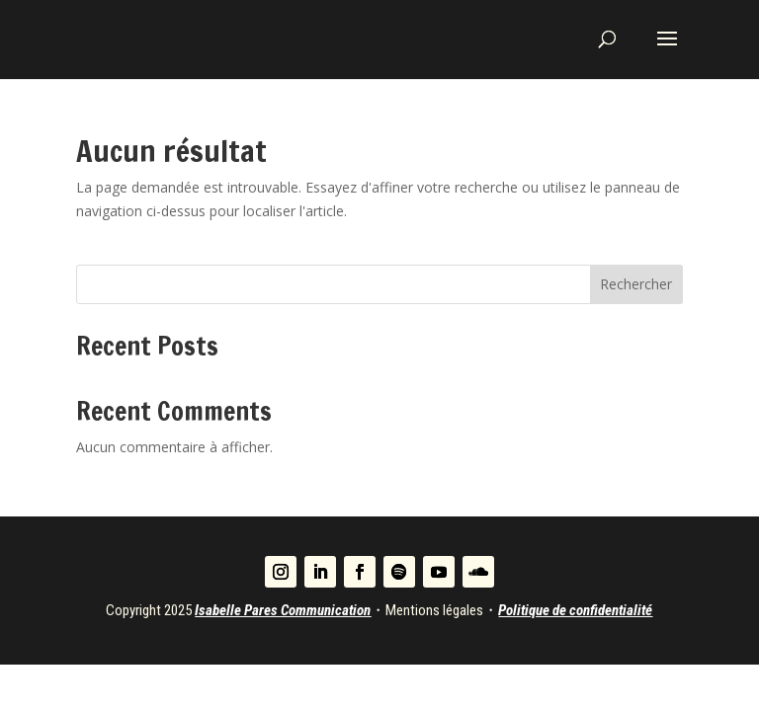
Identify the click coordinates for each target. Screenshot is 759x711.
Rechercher (636, 284)
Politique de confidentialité (575, 610)
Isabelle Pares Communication (283, 610)
